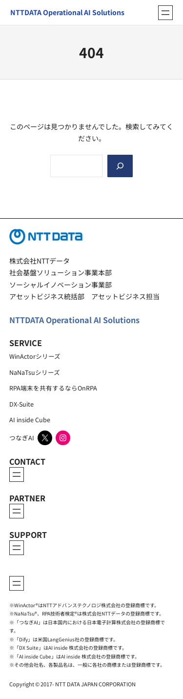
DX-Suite (21, 404)
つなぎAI (21, 437)
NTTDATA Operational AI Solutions (74, 320)
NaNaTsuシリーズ (34, 372)
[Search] (120, 166)
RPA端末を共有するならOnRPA (53, 387)
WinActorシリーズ (35, 356)
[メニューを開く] (165, 12)
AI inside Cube (29, 419)
